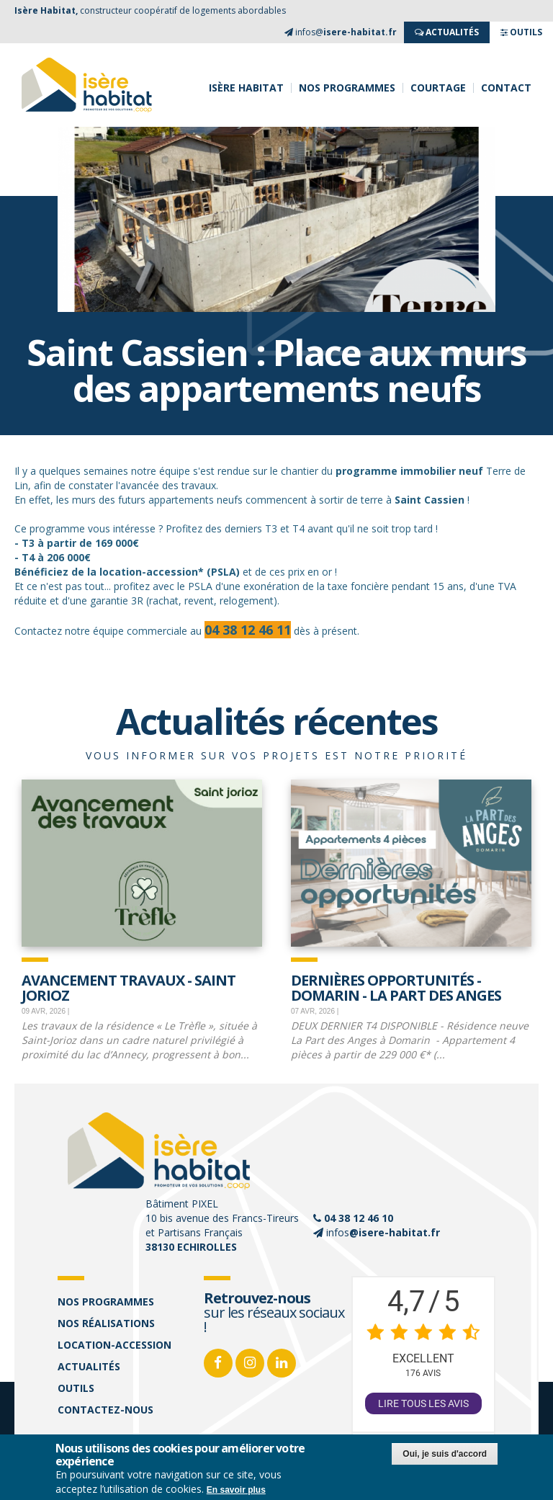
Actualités (89, 1366)
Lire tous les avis (423, 1403)
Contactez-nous (105, 1409)
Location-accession (114, 1345)
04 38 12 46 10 (358, 1218)
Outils (76, 1388)
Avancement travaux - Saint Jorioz (128, 986)
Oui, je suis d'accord (445, 1455)
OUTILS (521, 32)
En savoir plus (236, 1491)
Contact (506, 88)
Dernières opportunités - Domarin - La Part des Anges (396, 986)
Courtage (438, 88)
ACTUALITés (447, 32)
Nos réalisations (106, 1323)
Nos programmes (347, 88)
